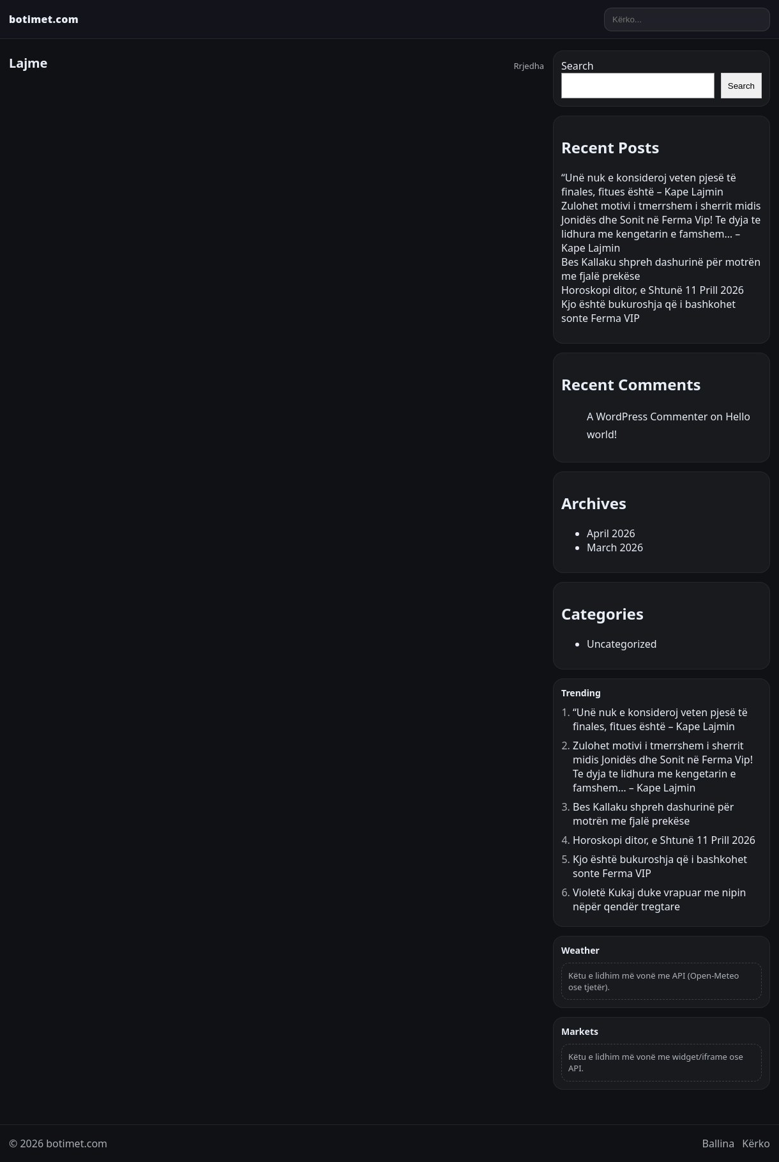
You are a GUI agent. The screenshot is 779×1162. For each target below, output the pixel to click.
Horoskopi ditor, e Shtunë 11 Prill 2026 (652, 290)
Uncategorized (622, 644)
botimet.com (44, 19)
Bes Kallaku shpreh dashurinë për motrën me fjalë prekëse (653, 814)
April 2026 (611, 533)
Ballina (718, 1143)
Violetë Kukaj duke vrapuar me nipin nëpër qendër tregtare (659, 899)
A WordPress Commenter (647, 416)
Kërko (756, 1143)
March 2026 (615, 547)
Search (577, 66)
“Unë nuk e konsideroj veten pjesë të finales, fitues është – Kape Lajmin (648, 185)
